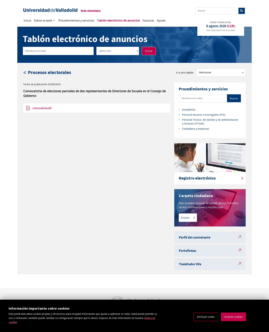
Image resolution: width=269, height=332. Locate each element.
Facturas (148, 20)
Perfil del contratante (194, 237)
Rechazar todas (206, 316)
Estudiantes (188, 109)
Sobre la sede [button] (43, 20)
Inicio (27, 20)
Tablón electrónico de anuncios (118, 20)
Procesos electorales (49, 72)
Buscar (149, 50)
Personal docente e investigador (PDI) (203, 114)
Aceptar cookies (233, 316)
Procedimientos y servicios (76, 20)
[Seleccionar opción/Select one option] (117, 51)
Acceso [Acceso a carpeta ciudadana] (185, 217)
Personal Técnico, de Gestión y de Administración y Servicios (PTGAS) (210, 121)
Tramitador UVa (190, 264)
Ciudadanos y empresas (195, 128)
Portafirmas (187, 251)
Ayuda (161, 20)
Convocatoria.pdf (41, 107)
